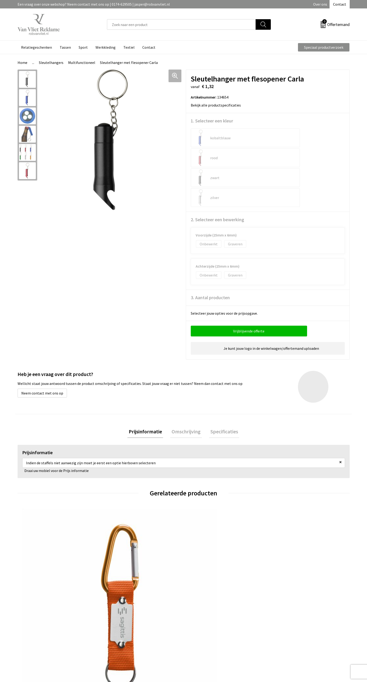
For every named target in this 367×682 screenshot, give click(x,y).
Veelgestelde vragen (123, 610)
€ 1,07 (199, 560)
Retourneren (199, 610)
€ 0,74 (33, 560)
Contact (339, 4)
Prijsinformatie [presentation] (148, 392)
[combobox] (181, 24)
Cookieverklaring (285, 610)
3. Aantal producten (210, 258)
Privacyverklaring (286, 617)
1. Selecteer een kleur (212, 121)
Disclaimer (280, 624)
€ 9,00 (283, 560)
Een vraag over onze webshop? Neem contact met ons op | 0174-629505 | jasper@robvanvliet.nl (94, 4)
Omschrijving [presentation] (186, 392)
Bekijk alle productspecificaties (217, 105)
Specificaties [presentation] (221, 392)
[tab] (148, 392)
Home (22, 62)
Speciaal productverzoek (323, 47)
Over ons (320, 4)
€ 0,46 (116, 560)
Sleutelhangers (51, 62)
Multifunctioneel (81, 62)
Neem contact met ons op (42, 353)
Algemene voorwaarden (291, 603)
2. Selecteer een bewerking (217, 180)
